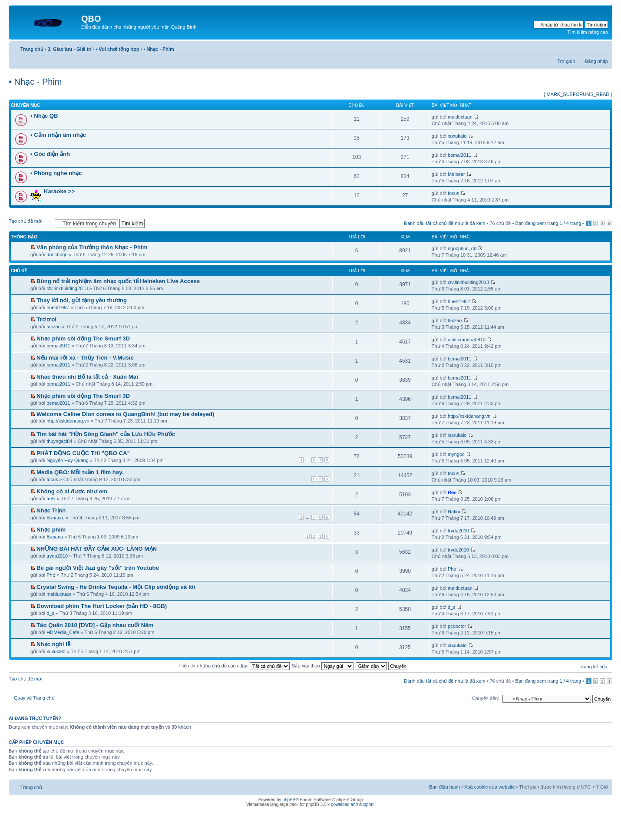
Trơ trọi (46, 319)
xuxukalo (457, 136)
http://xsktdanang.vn (67, 420)
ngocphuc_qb (462, 248)
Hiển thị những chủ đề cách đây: (234, 665)
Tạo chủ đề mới (29, 223)
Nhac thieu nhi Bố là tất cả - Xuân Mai (87, 376)
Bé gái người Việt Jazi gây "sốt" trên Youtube (97, 568)
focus (453, 193)
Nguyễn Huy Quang (67, 460)
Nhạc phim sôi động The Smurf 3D (83, 338)
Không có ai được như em (71, 491)
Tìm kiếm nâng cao (588, 32)
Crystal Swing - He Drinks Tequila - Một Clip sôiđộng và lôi (115, 587)
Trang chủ (31, 49)
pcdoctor (457, 626)
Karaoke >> (59, 191)
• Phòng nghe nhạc (56, 173)
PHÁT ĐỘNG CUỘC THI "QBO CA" (83, 453)
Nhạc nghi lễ (53, 644)
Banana (54, 536)
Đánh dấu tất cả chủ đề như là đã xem (444, 223)
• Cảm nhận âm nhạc (58, 135)
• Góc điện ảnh (50, 154)
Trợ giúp (566, 61)
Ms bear (456, 174)
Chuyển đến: (485, 698)
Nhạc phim (51, 529)
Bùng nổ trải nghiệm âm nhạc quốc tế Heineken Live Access (118, 281)
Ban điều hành (444, 786)
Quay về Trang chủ (34, 697)
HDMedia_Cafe (62, 632)
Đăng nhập (596, 61)
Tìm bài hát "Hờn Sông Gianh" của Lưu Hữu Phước (105, 434)
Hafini (454, 511)
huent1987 (57, 307)
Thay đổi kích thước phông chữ (601, 47)
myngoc (456, 454)
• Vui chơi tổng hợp (117, 49)
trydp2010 (458, 530)
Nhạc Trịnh (51, 510)
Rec (452, 492)
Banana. (55, 517)
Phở (50, 575)
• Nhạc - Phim (158, 49)
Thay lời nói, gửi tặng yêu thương (81, 300)
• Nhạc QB (44, 115)
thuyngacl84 (59, 441)
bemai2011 (459, 155)
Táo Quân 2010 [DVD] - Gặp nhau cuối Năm (94, 625)
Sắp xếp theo (322, 665)
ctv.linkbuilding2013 (67, 288)
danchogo (56, 254)
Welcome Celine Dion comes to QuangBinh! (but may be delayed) (125, 414)
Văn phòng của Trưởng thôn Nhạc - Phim (91, 247)
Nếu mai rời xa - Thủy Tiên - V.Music (85, 357)
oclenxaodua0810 (467, 339)
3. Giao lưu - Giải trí (70, 49)
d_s (50, 613)
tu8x (51, 498)
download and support (352, 804)
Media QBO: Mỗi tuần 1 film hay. (79, 472)
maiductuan (460, 116)
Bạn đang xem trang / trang (548, 223)
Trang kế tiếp (593, 666)
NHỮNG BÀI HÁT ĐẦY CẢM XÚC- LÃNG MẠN (96, 548)
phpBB (288, 799)
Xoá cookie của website (489, 786)
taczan (53, 326)
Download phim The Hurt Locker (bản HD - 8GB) (101, 606)
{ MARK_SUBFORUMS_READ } (578, 94)
